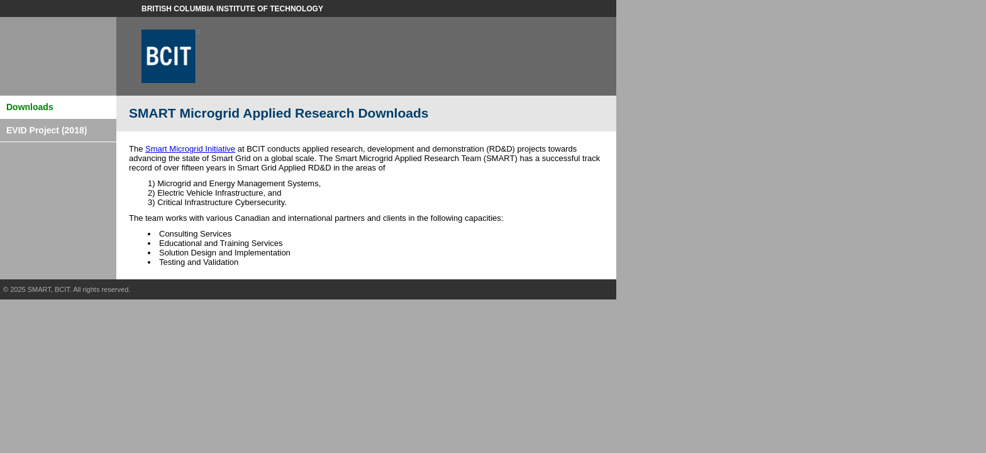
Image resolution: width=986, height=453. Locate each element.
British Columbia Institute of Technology (232, 8)
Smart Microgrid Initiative (190, 149)
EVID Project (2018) (46, 130)
